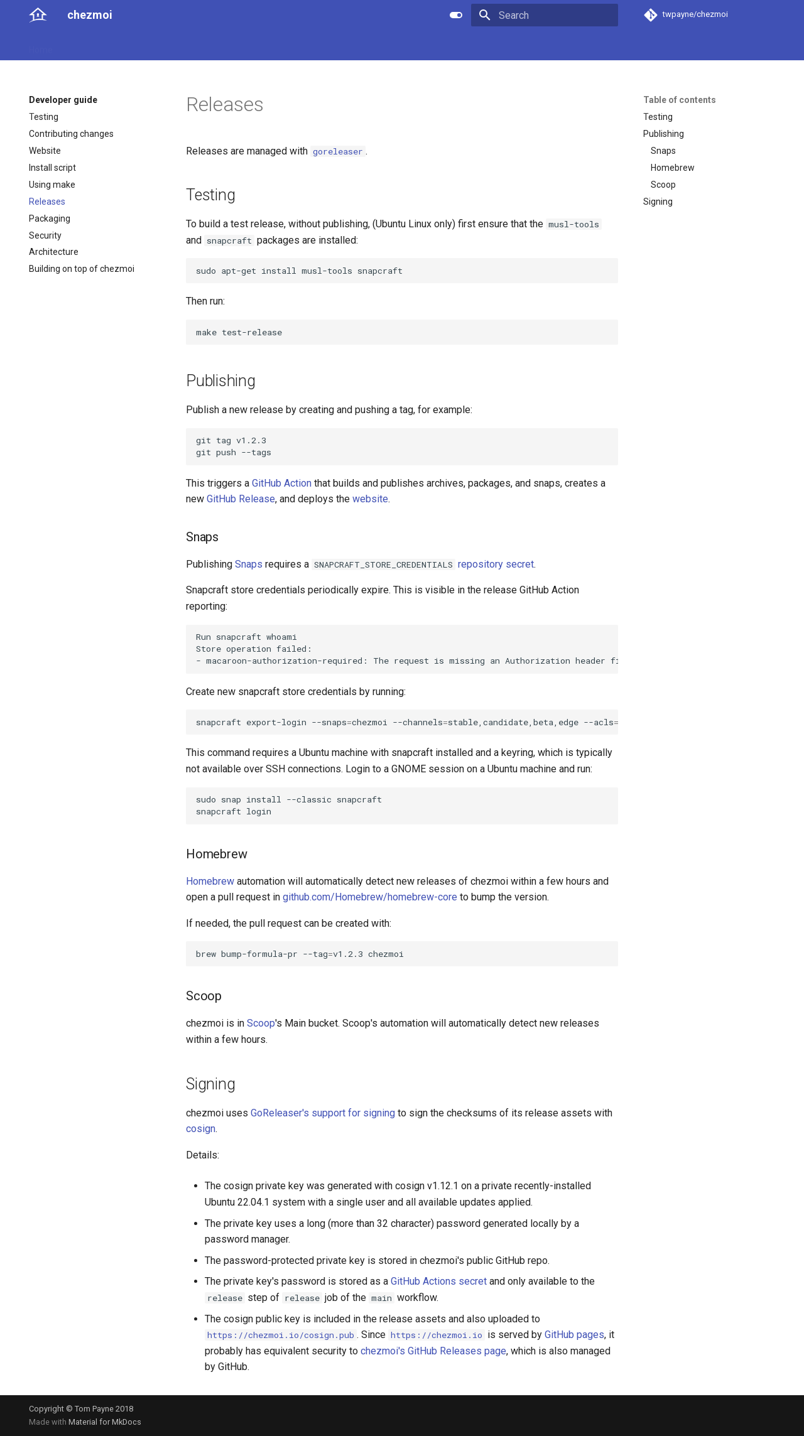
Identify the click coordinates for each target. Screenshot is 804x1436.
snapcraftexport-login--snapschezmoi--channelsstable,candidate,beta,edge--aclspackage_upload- (407, 722)
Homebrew (210, 881)
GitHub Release (241, 499)
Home (41, 46)
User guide (89, 46)
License (311, 46)
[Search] (544, 15)
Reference (146, 46)
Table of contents (679, 100)
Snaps (249, 564)
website (370, 499)
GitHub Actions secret (439, 1281)
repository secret (496, 564)
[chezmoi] (38, 15)
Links (271, 46)
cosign (200, 1129)
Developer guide (214, 46)
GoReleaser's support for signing (323, 1113)
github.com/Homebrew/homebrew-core (370, 897)
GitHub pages (574, 1335)
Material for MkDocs (104, 1422)
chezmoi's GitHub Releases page (433, 1351)
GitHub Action (282, 483)
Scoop (261, 1023)
